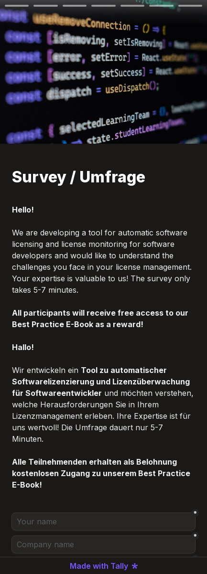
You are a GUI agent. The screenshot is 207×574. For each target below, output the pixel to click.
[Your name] (103, 521)
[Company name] (103, 544)
